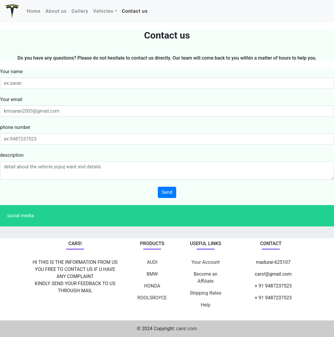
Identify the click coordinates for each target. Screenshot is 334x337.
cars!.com (186, 328)
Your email (11, 99)
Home (35, 10)
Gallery (79, 11)
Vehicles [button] (103, 11)
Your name (11, 71)
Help (206, 305)
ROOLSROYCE (152, 298)
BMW (152, 274)
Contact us (135, 11)
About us (56, 11)
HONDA (152, 286)
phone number (15, 127)
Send (167, 192)
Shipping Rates (205, 293)
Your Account (205, 262)
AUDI (152, 262)
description (12, 155)
